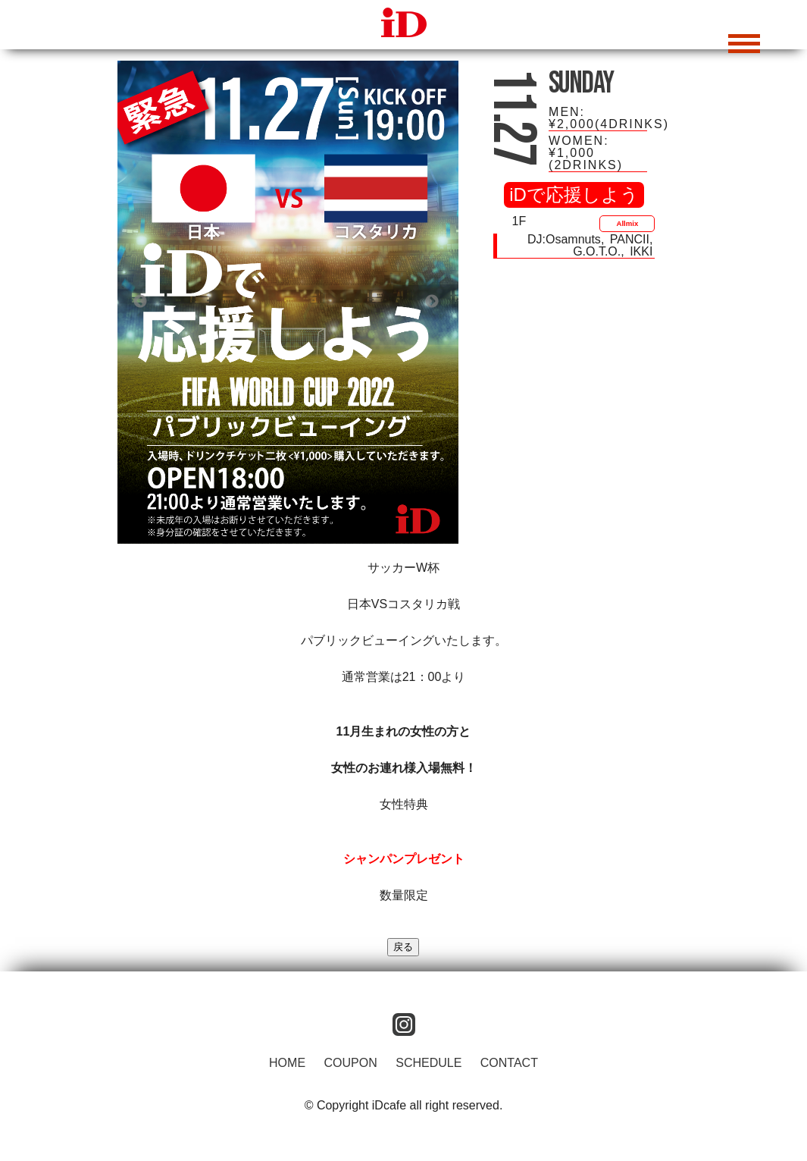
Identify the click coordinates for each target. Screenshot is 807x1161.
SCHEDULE (428, 1062)
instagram (404, 1024)
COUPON (350, 1062)
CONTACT (509, 1062)
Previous (140, 301)
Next (431, 301)
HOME (287, 1062)
